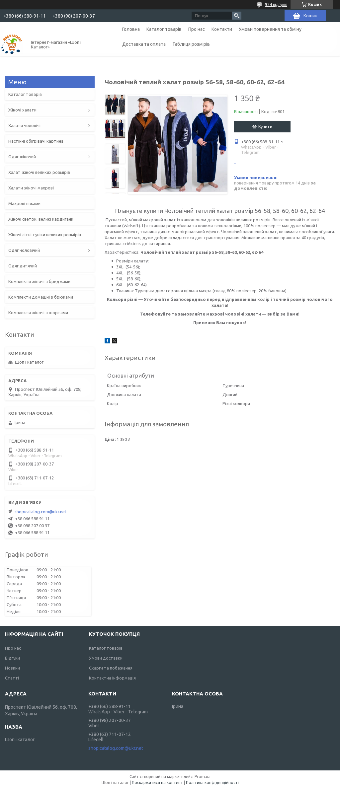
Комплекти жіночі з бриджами (39, 281)
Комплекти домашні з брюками (40, 297)
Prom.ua (203, 776)
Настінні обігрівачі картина (35, 141)
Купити (265, 126)
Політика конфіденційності (212, 782)
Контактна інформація (112, 678)
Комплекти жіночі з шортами (38, 312)
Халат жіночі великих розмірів (39, 172)
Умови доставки (106, 658)
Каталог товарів (164, 29)
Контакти (222, 29)
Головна (131, 29)
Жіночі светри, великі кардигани (40, 219)
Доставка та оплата (144, 44)
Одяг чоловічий (24, 250)
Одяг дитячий (22, 265)
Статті (12, 678)
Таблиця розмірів (191, 44)
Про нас (196, 29)
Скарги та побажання (110, 668)
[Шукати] (236, 16)
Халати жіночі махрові (31, 187)
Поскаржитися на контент (157, 782)
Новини (12, 668)
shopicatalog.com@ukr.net (40, 511)
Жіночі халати (22, 110)
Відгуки (12, 658)
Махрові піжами (24, 203)
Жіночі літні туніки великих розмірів (44, 234)
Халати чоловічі (24, 125)
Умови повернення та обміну (270, 29)
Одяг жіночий (22, 156)
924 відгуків (276, 4)
